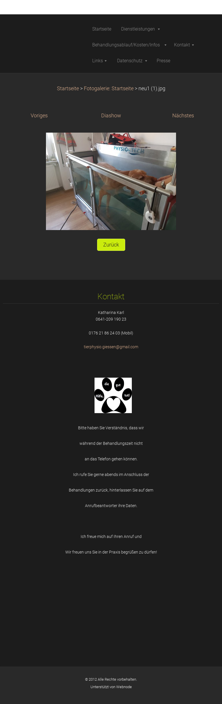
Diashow (111, 115)
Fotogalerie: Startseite (109, 88)
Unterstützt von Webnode (111, 687)
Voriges (39, 115)
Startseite (68, 88)
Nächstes (183, 115)
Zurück (111, 245)
